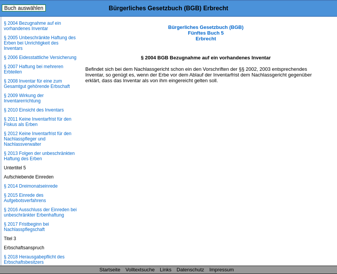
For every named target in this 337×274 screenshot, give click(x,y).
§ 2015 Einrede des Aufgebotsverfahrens (25, 198)
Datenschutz (190, 269)
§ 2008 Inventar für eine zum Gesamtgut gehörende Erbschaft (37, 83)
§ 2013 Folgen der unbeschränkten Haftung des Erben (39, 156)
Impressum (221, 269)
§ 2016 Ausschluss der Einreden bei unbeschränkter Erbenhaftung (40, 212)
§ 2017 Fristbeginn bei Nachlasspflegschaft (26, 226)
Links (165, 269)
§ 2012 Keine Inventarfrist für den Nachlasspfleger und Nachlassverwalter (37, 139)
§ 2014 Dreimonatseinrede (30, 186)
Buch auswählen (23, 8)
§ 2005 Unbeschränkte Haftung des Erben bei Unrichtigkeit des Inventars (40, 43)
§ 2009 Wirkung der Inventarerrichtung (24, 98)
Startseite (109, 269)
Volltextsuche (140, 269)
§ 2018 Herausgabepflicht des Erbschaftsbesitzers (34, 259)
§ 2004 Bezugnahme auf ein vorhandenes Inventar (32, 26)
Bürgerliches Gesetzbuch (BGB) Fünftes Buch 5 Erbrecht (206, 32)
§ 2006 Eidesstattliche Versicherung (40, 57)
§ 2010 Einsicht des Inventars (34, 110)
